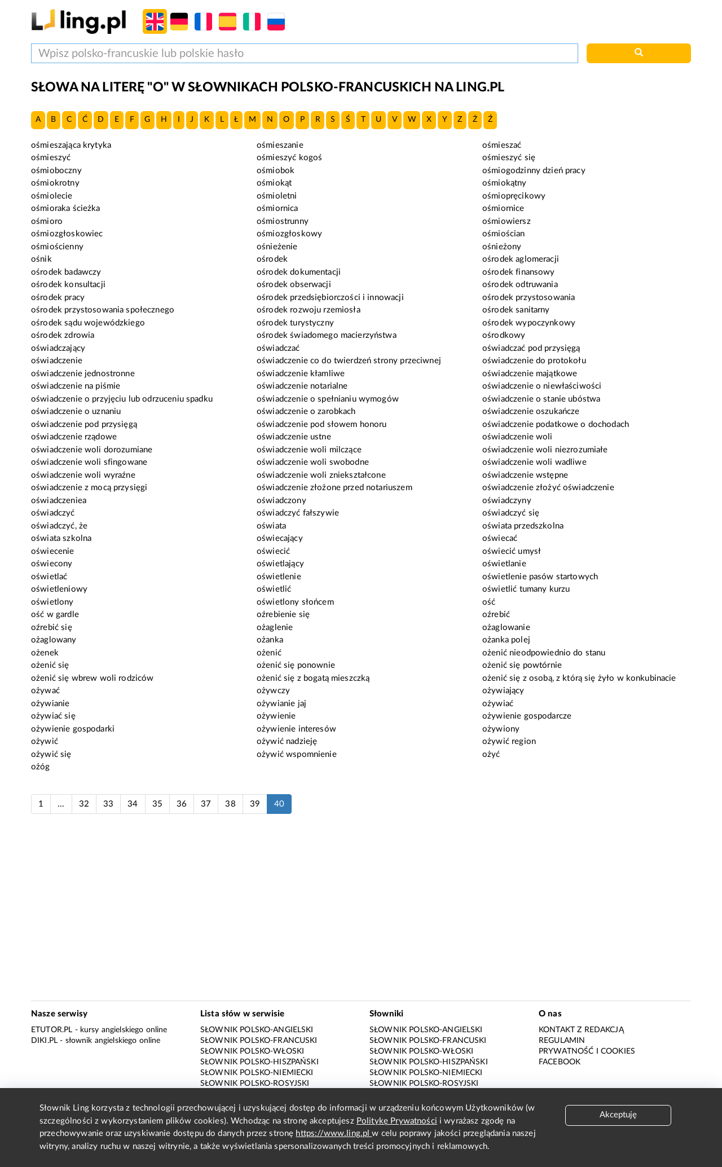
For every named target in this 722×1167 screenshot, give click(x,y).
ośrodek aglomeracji (520, 259)
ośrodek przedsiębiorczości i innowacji (330, 297)
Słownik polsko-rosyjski (254, 1083)
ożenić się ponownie (296, 665)
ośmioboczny (56, 170)
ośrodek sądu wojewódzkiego (88, 323)
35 (157, 804)
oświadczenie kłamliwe (301, 373)
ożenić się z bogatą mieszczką (313, 678)
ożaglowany (54, 640)
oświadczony (281, 500)
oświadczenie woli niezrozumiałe (545, 450)
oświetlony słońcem (295, 602)
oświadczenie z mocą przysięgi (89, 487)
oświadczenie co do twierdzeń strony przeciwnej (349, 360)
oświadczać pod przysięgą (531, 348)
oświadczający (58, 348)
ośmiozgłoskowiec (67, 234)
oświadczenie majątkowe (529, 373)
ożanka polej (506, 640)
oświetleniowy (59, 589)
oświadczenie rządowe (74, 437)
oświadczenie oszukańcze (530, 411)
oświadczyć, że (59, 526)
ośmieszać (501, 145)
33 (108, 804)
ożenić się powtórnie (522, 665)
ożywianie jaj (281, 703)
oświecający (280, 538)
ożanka (270, 640)
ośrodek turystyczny (295, 323)
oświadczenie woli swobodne (313, 462)
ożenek (45, 653)
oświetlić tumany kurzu (526, 589)
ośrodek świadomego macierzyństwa (327, 335)
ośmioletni (277, 196)
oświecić (273, 551)
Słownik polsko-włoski (252, 1051)
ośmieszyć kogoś (289, 157)
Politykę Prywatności (396, 1121)
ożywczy (273, 690)
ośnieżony (501, 247)
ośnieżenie (277, 247)
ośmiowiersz (506, 221)
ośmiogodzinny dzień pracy (533, 170)
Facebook (559, 1062)
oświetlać (49, 577)
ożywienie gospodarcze (526, 716)
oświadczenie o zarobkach (306, 411)
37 (206, 804)
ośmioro (47, 221)
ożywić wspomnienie (297, 754)
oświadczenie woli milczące (309, 450)
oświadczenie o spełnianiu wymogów (328, 399)
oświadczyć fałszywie (298, 513)
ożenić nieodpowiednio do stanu (544, 653)
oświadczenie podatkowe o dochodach (555, 424)
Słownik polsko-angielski (257, 1030)
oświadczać (278, 348)
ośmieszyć (51, 157)
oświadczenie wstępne (525, 475)
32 (84, 804)
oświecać (499, 538)
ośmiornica (277, 208)
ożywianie (50, 703)
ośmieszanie (280, 145)
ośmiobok (275, 170)
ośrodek (272, 259)
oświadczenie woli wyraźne (83, 475)
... (61, 804)
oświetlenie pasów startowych (540, 577)
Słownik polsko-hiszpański (259, 1062)
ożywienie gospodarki (73, 729)
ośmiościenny (57, 247)
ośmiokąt (274, 183)
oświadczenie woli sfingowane (89, 462)
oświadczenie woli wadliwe (534, 462)
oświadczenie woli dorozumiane (91, 450)
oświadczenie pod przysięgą (84, 424)
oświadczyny (506, 500)
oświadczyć (53, 513)
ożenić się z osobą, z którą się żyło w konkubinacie (579, 678)
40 (279, 804)
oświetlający (280, 564)
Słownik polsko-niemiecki (257, 1073)
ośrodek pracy (58, 297)
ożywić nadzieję (287, 741)
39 (255, 804)
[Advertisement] (361, 913)
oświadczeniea (58, 500)
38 (230, 804)
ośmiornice (503, 208)
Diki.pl (44, 1041)
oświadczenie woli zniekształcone (321, 475)
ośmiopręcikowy (513, 196)
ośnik (41, 259)
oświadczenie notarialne (302, 386)
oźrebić (496, 614)
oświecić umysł (511, 551)
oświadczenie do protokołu (534, 360)
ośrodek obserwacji (294, 284)
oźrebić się (51, 627)
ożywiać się (53, 716)
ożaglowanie (506, 627)
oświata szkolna (61, 538)
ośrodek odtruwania (520, 284)
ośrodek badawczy (66, 272)
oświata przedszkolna (522, 526)
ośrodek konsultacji (68, 284)
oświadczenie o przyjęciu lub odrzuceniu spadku (122, 399)
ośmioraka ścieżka (65, 208)
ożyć (491, 754)
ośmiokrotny (55, 183)
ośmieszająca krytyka (71, 145)
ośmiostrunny (283, 221)
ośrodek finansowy (518, 272)
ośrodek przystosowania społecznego (102, 310)
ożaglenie (275, 627)
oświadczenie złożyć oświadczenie (548, 487)
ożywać (45, 690)
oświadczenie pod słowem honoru (322, 424)
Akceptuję (618, 1115)
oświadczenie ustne (294, 437)
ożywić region (509, 741)
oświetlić (274, 589)
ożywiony (501, 729)
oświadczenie (56, 360)
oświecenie (52, 551)
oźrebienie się (283, 614)
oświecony (51, 564)
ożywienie (276, 716)
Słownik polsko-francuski (259, 1041)
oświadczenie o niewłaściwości (541, 386)
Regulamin (562, 1041)
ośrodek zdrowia (62, 335)
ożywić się (51, 754)
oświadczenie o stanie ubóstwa (541, 399)
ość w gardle (55, 614)
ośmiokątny (504, 183)
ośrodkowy (503, 335)
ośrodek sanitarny (516, 310)
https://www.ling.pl (334, 1133)
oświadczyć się (510, 513)
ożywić (44, 741)
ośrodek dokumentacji (299, 272)
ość (488, 602)
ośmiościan (503, 234)
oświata (271, 526)
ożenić (269, 653)
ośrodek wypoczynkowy (528, 323)
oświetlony (52, 602)
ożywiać (497, 703)
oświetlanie (504, 564)
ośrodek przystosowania (528, 297)
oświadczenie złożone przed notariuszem (334, 487)
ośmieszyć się (508, 157)
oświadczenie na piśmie (75, 386)
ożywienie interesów (296, 729)
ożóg (40, 767)
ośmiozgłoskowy (289, 234)
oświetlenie (279, 577)
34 (132, 804)
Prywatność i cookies (587, 1051)
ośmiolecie (52, 196)
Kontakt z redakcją (581, 1030)
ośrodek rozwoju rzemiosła (308, 310)
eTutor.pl (51, 1030)
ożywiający (503, 690)
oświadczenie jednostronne (83, 373)
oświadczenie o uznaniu (76, 411)
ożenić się (50, 665)
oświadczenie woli (517, 437)
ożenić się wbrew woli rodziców (92, 678)
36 (182, 804)
